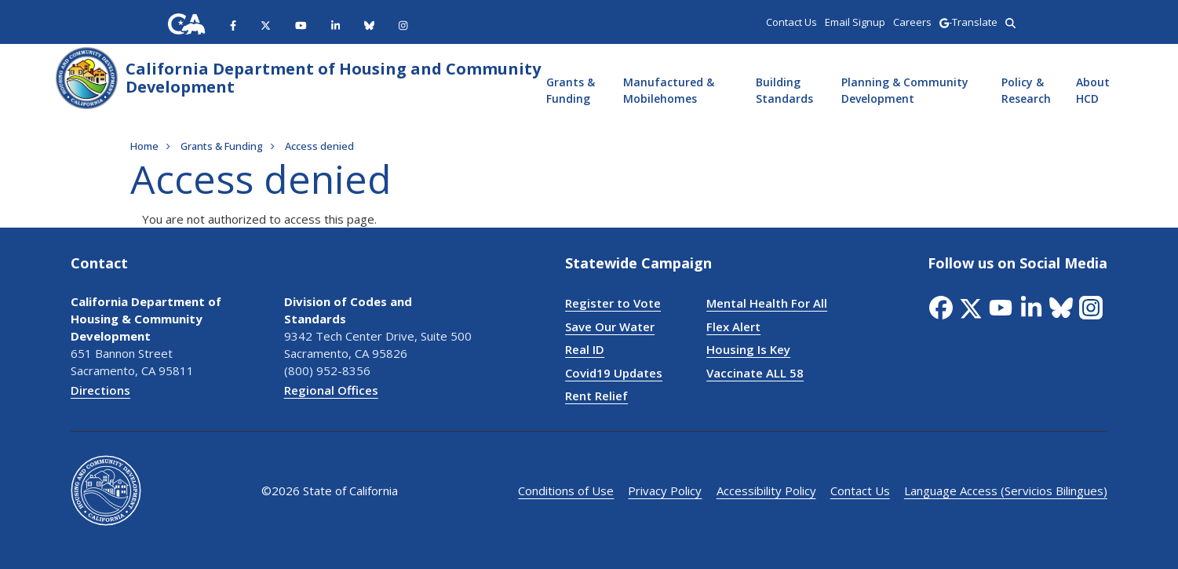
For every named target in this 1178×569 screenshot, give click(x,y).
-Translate (968, 22)
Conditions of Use (567, 490)
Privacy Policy (665, 490)
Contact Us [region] (791, 22)
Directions (100, 390)
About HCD (1093, 90)
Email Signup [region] (855, 22)
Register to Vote (613, 303)
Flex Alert (733, 326)
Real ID (584, 349)
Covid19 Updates (613, 373)
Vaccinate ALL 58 (755, 373)
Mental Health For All (766, 303)
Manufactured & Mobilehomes (668, 90)
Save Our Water (610, 326)
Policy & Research (1026, 90)
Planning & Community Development (904, 90)
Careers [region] (912, 22)
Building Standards (784, 90)
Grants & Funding (570, 90)
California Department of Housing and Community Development (333, 77)
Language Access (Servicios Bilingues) (1005, 490)
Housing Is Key (748, 349)
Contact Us (860, 490)
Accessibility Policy (766, 490)
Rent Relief (596, 395)
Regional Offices (331, 390)
